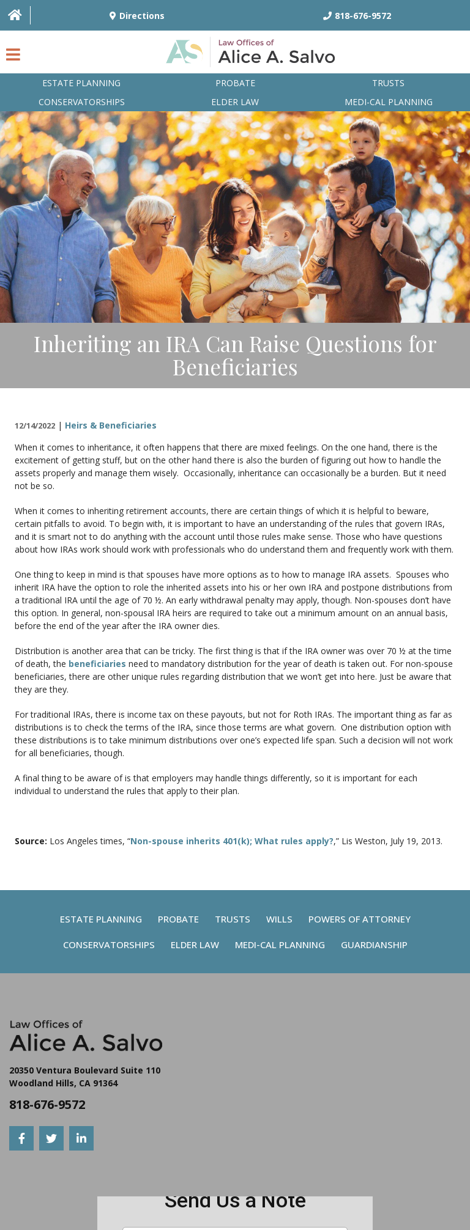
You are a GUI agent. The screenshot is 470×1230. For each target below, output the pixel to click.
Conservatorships (82, 102)
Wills (279, 919)
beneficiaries (97, 663)
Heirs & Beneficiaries (111, 425)
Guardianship (374, 944)
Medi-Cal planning (389, 102)
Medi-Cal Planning (280, 944)
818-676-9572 (47, 1104)
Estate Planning (81, 83)
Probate (235, 83)
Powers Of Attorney (359, 919)
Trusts (388, 83)
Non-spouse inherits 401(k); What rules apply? (232, 841)
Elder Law (235, 102)
